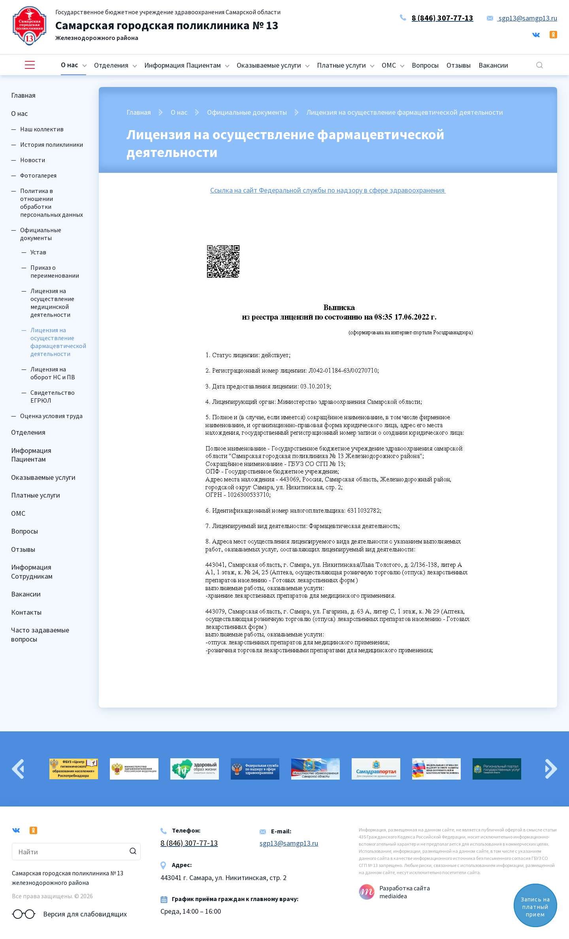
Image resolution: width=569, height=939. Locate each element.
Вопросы (425, 65)
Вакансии (493, 65)
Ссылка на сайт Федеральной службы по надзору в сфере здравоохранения (328, 190)
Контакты (26, 612)
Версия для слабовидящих (69, 914)
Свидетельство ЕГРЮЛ (52, 396)
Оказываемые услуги (269, 65)
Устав (38, 252)
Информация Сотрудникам (32, 571)
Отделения (111, 65)
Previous (18, 769)
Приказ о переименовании (54, 271)
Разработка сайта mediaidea (404, 892)
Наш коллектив (42, 129)
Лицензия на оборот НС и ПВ (52, 373)
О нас (69, 64)
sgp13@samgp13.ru (522, 18)
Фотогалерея (38, 175)
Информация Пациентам (182, 65)
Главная (23, 95)
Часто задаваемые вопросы (40, 634)
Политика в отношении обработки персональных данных (51, 202)
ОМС (389, 65)
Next (551, 769)
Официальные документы (40, 234)
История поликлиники (51, 144)
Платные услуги (341, 65)
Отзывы (459, 65)
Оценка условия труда (51, 416)
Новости (32, 160)
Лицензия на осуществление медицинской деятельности (52, 302)
